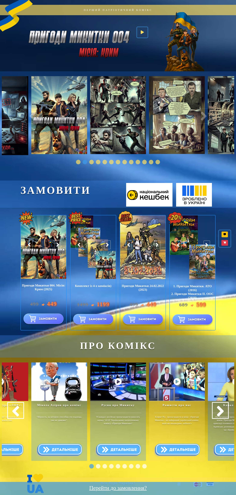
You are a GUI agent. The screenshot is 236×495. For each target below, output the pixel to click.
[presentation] (34, 116)
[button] (78, 162)
